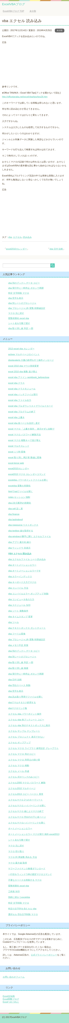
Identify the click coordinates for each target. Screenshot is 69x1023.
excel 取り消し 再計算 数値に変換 (24, 457)
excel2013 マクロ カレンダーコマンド (27, 474)
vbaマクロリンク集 (17, 708)
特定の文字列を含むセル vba (22, 909)
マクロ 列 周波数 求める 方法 (22, 857)
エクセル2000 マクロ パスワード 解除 (26, 783)
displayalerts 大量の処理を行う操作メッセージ (31, 360)
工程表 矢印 (14, 891)
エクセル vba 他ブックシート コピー (26, 720)
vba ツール (13, 622)
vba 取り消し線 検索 (18, 668)
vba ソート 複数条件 (18, 611)
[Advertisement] (34, 63)
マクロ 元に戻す (16, 313)
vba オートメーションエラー (22, 565)
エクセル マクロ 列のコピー (22, 754)
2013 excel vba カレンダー (21, 349)
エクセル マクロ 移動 (18, 765)
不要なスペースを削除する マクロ (25, 880)
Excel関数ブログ (11, 999)
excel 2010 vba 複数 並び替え (22, 371)
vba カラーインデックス (20, 576)
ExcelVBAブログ (13, 4)
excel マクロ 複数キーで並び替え (24, 440)
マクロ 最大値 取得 (17, 863)
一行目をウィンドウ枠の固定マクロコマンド (30, 874)
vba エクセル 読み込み (19, 553)
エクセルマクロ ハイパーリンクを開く (27, 805)
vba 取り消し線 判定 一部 (20, 328)
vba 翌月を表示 (15, 298)
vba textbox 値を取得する (20, 531)
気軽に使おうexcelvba (19, 897)
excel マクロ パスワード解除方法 (24, 434)
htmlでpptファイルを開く (20, 491)
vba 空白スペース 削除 (19, 685)
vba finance (13, 514)
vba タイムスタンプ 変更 (20, 616)
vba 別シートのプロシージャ (22, 303)
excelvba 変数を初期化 (19, 486)
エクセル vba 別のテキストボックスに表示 (29, 725)
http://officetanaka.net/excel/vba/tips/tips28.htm (24, 97)
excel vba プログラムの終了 (22, 412)
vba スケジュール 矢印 (19, 605)
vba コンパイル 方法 (18, 588)
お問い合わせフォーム (14, 977)
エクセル (17, 237)
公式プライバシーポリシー (44, 955)
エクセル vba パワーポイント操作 (24, 714)
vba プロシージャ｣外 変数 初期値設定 (26, 308)
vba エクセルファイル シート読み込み (27, 559)
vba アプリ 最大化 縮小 (19, 542)
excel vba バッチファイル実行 (23, 394)
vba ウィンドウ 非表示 (19, 548)
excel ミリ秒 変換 (16, 452)
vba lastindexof (15, 519)
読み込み (27, 237)
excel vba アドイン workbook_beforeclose (28, 377)
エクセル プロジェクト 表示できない (26, 737)
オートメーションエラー (20, 828)
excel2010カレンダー (16, 249)
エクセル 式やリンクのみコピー (23, 777)
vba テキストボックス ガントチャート (27, 628)
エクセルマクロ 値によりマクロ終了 (26, 811)
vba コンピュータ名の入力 (21, 599)
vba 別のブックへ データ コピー (24, 283)
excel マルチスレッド (18, 446)
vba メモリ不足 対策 (18, 645)
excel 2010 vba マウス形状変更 (23, 366)
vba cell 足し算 (15, 508)
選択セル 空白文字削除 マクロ (23, 914)
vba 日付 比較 (56, 249)
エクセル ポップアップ (19, 742)
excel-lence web (16, 463)
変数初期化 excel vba (18, 318)
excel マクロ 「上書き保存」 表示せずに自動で (31, 429)
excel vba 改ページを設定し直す (24, 423)
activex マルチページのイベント (24, 354)
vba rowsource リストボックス (23, 525)
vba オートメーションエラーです (24, 571)
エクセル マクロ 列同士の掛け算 (24, 760)
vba (10, 237)
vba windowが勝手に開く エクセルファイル (29, 536)
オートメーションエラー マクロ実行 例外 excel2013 (33, 834)
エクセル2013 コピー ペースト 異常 (25, 794)
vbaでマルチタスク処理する (22, 702)
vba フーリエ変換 (16, 634)
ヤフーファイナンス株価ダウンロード (26, 868)
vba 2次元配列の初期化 (19, 503)
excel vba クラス (16, 383)
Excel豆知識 (9, 996)
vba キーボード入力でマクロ (22, 582)
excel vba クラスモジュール (22, 389)
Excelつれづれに (11, 1002)
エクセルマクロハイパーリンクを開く (26, 823)
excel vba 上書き (16, 417)
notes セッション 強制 (19, 497)
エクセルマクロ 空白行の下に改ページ (27, 817)
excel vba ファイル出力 (19, 400)
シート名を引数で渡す (19, 323)
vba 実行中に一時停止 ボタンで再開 (26, 288)
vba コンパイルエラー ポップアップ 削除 (28, 594)
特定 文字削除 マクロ (18, 293)
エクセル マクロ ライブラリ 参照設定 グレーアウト (33, 748)
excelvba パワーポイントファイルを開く (28, 480)
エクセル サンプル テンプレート (24, 731)
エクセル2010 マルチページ (22, 788)
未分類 (59, 30)
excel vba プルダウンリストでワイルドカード (30, 406)
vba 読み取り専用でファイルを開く (25, 697)
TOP (13, 11)
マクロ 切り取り (16, 851)
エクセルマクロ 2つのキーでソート (25, 800)
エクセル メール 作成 (18, 771)
